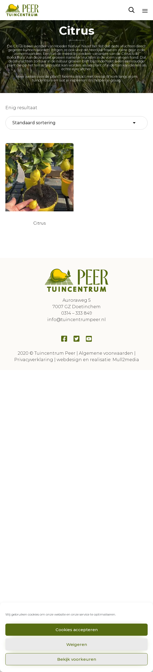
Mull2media (125, 359)
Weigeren (76, 644)
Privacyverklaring (33, 359)
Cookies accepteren (77, 629)
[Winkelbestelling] (76, 123)
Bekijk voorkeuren (76, 659)
